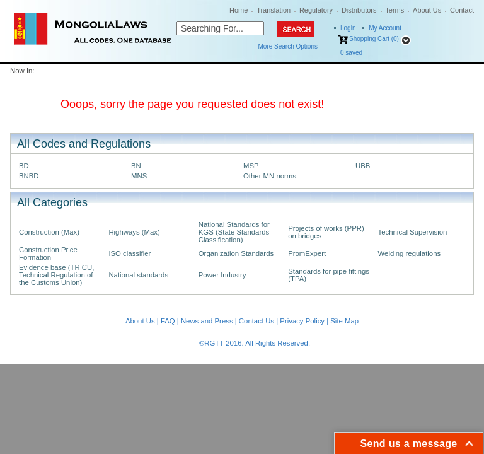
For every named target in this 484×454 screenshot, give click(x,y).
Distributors (359, 10)
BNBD (29, 176)
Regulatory (316, 10)
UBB (362, 166)
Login (347, 28)
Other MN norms (269, 176)
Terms (394, 10)
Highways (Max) (133, 232)
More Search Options (288, 46)
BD (24, 166)
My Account (385, 28)
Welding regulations (409, 253)
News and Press (207, 321)
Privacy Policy (302, 321)
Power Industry (222, 275)
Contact (462, 10)
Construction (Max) (49, 232)
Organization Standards (236, 253)
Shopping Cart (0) (374, 38)
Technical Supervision (412, 232)
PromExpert (307, 253)
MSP (251, 166)
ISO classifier (129, 253)
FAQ (168, 321)
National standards (138, 275)
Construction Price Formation (48, 253)
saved (351, 52)
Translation (273, 10)
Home (238, 10)
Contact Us (256, 321)
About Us (427, 10)
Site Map (344, 321)
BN (136, 166)
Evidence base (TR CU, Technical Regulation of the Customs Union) (56, 275)
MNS (139, 176)
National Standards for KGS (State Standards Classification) (234, 232)
